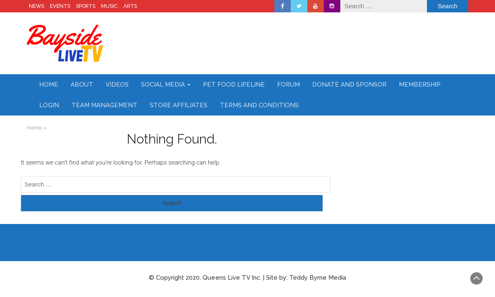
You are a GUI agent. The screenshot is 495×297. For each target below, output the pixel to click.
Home (48, 84)
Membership (420, 84)
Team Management (104, 105)
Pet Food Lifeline (234, 84)
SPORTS (85, 6)
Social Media (166, 84)
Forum (288, 84)
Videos (117, 84)
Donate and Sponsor (349, 84)
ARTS (130, 6)
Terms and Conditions (259, 105)
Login (49, 105)
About (82, 84)
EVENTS (60, 6)
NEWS (36, 6)
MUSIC (109, 6)
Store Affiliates (178, 105)
